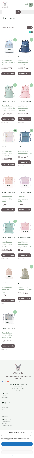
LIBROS (3, 411)
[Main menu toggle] (31, 5)
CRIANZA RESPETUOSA (18, 386)
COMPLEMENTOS (5, 416)
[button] (32, 432)
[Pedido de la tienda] (10, 31)
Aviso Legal (20, 455)
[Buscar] (18, 12)
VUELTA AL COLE (5, 407)
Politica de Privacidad (15, 455)
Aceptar (17, 444)
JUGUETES (4, 405)
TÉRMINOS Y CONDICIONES (7, 425)
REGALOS (3, 414)
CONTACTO (4, 395)
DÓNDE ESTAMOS (5, 397)
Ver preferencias (17, 452)
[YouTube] (8, 381)
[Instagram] (5, 381)
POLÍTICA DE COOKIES (6, 427)
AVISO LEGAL (4, 423)
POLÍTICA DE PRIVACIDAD (6, 421)
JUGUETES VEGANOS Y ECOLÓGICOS (18, 388)
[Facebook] (2, 381)
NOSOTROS (18, 390)
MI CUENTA (4, 400)
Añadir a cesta (8, 73)
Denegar (17, 448)
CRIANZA (3, 409)
